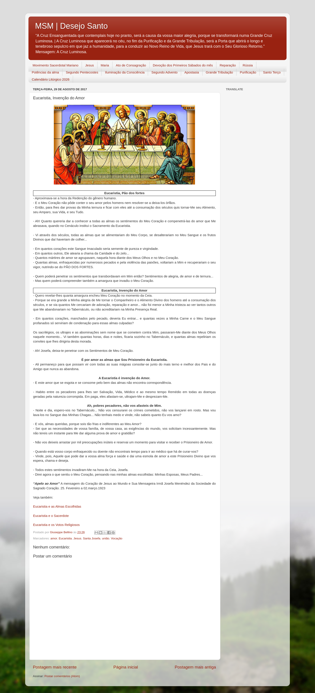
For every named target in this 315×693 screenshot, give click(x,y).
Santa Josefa (91, 538)
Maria (105, 65)
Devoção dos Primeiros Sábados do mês (183, 65)
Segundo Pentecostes (82, 72)
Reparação (228, 65)
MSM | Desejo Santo (71, 25)
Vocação (116, 538)
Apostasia (191, 72)
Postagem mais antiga (195, 667)
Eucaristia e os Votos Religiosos (56, 525)
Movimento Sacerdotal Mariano (56, 65)
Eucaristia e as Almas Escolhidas (57, 506)
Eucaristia (65, 538)
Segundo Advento (164, 72)
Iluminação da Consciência (124, 72)
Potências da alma (45, 72)
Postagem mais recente (55, 667)
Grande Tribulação (219, 72)
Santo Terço (272, 72)
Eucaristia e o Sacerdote (51, 516)
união (105, 538)
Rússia (248, 65)
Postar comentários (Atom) (62, 676)
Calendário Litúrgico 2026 (50, 79)
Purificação (248, 72)
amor (54, 538)
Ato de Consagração (131, 65)
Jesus (89, 65)
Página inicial (125, 667)
